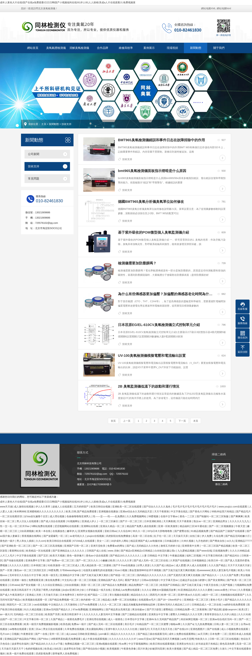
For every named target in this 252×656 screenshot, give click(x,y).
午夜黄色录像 (128, 648)
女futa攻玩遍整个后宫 (36, 516)
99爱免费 (53, 570)
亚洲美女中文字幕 (159, 614)
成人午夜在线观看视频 (95, 638)
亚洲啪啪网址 (96, 609)
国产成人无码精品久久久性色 (143, 545)
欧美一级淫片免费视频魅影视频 (41, 624)
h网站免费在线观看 (42, 526)
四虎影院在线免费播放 (118, 536)
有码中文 (81, 594)
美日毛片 (130, 624)
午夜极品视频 (177, 555)
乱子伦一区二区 (163, 536)
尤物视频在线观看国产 (232, 594)
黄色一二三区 (187, 516)
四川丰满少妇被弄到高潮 (151, 648)
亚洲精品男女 (220, 521)
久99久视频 (187, 540)
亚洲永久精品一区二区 (112, 526)
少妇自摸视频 (71, 585)
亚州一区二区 (57, 634)
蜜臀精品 (168, 609)
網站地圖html (224, 8)
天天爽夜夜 (169, 521)
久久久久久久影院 (19, 565)
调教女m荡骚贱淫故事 (164, 589)
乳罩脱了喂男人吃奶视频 (47, 589)
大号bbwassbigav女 (71, 570)
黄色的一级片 (7, 540)
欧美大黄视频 (174, 648)
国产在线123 (181, 629)
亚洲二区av (35, 629)
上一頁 (126, 420)
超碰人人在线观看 (62, 506)
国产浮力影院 (154, 609)
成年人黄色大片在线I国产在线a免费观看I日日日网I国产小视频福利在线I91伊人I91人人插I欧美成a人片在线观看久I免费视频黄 (67, 2)
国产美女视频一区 (31, 585)
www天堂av (144, 638)
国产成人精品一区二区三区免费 (200, 648)
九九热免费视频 (204, 624)
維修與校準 (126, 47)
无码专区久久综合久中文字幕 (25, 575)
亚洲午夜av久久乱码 (189, 594)
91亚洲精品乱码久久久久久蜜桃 (195, 589)
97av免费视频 (80, 609)
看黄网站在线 (17, 550)
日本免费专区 (67, 594)
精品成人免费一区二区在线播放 (119, 599)
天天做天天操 (51, 594)
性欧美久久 (201, 638)
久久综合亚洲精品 (53, 585)
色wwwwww (203, 570)
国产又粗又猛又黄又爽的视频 (179, 570)
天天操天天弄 (181, 536)
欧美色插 (65, 624)
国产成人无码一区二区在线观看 (105, 624)
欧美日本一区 (216, 560)
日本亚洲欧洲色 (153, 521)
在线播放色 (58, 531)
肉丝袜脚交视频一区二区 (194, 619)
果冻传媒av (138, 609)
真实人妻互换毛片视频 (223, 570)
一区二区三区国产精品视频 (216, 545)
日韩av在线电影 (150, 580)
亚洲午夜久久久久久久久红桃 (121, 629)
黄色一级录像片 (76, 555)
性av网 (123, 643)
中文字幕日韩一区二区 (36, 619)
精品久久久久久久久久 (123, 634)
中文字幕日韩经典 (213, 555)
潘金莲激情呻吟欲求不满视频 (145, 570)
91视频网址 (73, 521)
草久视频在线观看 (119, 594)
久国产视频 (226, 585)
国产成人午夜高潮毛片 (12, 594)
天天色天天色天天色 (161, 629)
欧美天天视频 (57, 555)
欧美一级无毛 (51, 575)
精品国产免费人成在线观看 (142, 526)
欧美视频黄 (113, 648)
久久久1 (146, 589)
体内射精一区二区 (91, 599)
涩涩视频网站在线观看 (67, 526)
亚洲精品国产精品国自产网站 (20, 638)
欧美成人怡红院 (53, 648)
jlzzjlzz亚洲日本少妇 (73, 589)
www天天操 (6, 506)
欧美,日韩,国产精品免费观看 (81, 511)
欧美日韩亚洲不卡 (72, 614)
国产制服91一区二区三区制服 (213, 516)
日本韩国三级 (38, 565)
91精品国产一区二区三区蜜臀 (152, 624)
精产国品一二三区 (98, 594)
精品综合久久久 (140, 594)
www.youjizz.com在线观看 (233, 506)
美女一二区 (103, 540)
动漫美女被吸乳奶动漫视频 (98, 570)
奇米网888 (20, 511)
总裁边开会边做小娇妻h (193, 580)
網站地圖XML (208, 8)
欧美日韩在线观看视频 (162, 643)
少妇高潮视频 (26, 531)
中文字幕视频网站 (138, 643)
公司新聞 (33, 154)
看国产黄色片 (132, 580)
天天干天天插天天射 (239, 565)
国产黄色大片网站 (200, 511)
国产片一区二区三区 (131, 521)
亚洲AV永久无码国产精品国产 (163, 619)
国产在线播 (213, 629)
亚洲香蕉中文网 (191, 545)
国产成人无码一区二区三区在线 (151, 560)
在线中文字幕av (169, 516)
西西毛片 (155, 594)
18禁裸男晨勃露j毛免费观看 (65, 638)
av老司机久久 (77, 536)
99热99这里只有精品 (223, 511)
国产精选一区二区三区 (123, 575)
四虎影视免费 (43, 653)
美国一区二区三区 (91, 585)
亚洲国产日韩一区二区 (76, 545)
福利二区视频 (194, 555)
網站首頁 (32, 47)
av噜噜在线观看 (18, 629)
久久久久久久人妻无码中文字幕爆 (102, 614)
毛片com (5, 634)
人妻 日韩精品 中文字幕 (155, 555)
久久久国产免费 (230, 575)
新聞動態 (195, 47)
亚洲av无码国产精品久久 (57, 609)
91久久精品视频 (33, 609)
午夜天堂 (240, 526)
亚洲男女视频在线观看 (90, 531)
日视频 (16, 634)
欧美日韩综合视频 (101, 506)
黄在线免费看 (53, 580)
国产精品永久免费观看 (115, 585)
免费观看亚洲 (36, 580)
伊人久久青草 (43, 506)
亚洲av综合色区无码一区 (223, 619)
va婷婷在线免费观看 (234, 604)
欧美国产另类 (53, 614)
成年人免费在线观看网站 (183, 634)
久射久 (224, 648)
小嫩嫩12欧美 (108, 560)
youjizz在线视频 (96, 536)
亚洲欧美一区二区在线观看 (127, 506)
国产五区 (43, 555)
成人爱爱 (181, 565)
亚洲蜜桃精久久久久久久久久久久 (45, 511)
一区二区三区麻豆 (109, 521)
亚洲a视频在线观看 (107, 643)
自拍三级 (195, 536)
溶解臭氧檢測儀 (79, 47)
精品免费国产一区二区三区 (144, 585)
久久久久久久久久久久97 (123, 638)
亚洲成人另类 (34, 594)
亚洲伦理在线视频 (96, 619)
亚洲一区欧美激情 (168, 526)
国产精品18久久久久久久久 (125, 555)
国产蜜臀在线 (182, 531)
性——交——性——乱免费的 (109, 516)
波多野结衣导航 (73, 648)
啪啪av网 (175, 624)
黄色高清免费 (227, 643)
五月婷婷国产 (81, 506)
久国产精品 (57, 619)
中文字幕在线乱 (180, 511)
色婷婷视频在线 (34, 648)
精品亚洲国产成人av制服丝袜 (146, 540)
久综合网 (219, 536)
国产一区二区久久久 (87, 560)
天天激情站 (71, 604)
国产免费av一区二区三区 (61, 560)
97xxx (233, 589)
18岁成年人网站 (120, 540)
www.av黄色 (221, 589)
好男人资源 (143, 565)
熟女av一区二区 (203, 521)
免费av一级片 (79, 624)
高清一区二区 (243, 643)
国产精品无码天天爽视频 (166, 638)
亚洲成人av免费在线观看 (127, 589)
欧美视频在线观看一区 (35, 599)
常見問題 (33, 178)
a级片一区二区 (210, 594)
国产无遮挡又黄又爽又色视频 (184, 575)
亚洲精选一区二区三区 (196, 599)
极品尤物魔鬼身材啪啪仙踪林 (139, 604)
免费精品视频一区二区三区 (80, 643)
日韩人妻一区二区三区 (226, 624)
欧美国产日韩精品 (170, 585)
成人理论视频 (57, 516)
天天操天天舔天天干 (12, 648)
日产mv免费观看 (88, 604)
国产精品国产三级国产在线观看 (227, 531)
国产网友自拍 (217, 540)
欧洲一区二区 (169, 594)
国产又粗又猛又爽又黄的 (95, 575)
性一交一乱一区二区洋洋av (15, 526)
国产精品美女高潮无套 (118, 609)
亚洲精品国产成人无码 (110, 580)
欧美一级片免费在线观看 (20, 653)
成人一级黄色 (115, 619)
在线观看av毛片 (148, 599)
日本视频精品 (199, 560)
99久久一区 (139, 531)
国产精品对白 (232, 555)
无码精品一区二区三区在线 (29, 614)
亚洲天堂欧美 (98, 545)
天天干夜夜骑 (162, 511)
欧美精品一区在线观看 (38, 550)
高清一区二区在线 (142, 536)
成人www (71, 634)
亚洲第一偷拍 (19, 580)
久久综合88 (124, 531)
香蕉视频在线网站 (32, 536)
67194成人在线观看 (84, 540)
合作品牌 (102, 47)
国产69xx (43, 638)
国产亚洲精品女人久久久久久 (68, 550)
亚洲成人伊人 (89, 521)
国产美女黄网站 (217, 580)
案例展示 (149, 47)
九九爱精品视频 (186, 550)
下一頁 (182, 420)
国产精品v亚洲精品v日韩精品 (137, 550)
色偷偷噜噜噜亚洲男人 (79, 516)
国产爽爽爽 (237, 516)
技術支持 (66, 124)
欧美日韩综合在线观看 (59, 540)
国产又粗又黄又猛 (192, 585)
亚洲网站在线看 (90, 526)
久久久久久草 (124, 560)
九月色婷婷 (202, 540)
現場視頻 (172, 47)
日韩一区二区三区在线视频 (224, 638)
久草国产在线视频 (180, 560)
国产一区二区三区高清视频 (48, 545)
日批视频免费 (220, 550)
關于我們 (219, 47)
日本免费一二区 (219, 634)
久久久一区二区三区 (110, 604)
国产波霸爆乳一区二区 (56, 536)
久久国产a (188, 624)
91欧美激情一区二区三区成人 (64, 565)
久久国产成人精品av (163, 565)
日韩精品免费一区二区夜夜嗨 (191, 609)
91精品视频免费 (200, 531)
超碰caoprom (229, 609)
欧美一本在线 (43, 531)
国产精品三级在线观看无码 (153, 634)
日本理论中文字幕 (135, 619)
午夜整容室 (27, 634)
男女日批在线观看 (53, 629)
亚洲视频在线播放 (109, 511)
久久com (40, 540)
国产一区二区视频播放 (221, 526)
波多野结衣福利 (21, 643)
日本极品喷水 (172, 540)
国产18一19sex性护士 (170, 599)
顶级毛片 (144, 629)
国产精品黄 (215, 609)
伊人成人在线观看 (197, 565)
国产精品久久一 (211, 575)
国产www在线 (204, 550)
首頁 (113, 420)
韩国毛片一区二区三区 (19, 604)
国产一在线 (41, 634)
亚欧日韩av (110, 531)
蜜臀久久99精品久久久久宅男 (186, 614)
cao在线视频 (40, 604)
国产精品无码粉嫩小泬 (237, 536)
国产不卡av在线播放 (124, 565)
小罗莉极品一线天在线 (98, 589)
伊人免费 (207, 536)
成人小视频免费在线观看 (235, 629)
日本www (14, 585)
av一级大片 (6, 614)
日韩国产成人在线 (96, 550)
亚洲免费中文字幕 (35, 560)
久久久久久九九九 (240, 521)
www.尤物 (113, 550)
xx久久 (230, 540)
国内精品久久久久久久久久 (152, 575)
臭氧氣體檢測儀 (56, 47)
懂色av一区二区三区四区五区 (30, 570)
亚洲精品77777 (243, 540)
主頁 (43, 124)
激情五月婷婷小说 (170, 545)
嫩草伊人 (72, 531)
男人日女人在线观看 (28, 521)
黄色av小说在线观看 (97, 555)
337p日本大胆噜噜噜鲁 (160, 531)
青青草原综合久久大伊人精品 (220, 614)
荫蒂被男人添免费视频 (65, 653)
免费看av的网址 (116, 545)
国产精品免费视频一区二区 (64, 599)
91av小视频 (121, 570)
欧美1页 (243, 609)
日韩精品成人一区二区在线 (207, 604)
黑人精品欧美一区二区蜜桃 (97, 565)
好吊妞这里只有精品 (207, 643)
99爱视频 (153, 516)
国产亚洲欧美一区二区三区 (16, 545)
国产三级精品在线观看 (134, 614)
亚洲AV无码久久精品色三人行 (174, 604)
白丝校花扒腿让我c (165, 550)
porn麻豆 (104, 634)
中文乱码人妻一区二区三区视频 (79, 580)
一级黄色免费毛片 (75, 619)
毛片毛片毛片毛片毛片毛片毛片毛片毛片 (195, 506)
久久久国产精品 (217, 565)
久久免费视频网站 (137, 516)
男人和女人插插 (25, 540)
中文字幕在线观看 (27, 555)
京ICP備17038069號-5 (99, 484)
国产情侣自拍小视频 (94, 648)
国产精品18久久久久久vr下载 (47, 643)
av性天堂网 (187, 638)
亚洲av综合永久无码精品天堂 (136, 511)
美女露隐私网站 (95, 629)
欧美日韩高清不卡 (22, 589)
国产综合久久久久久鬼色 (157, 506)
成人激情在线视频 (24, 506)
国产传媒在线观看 (14, 560)
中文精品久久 (56, 604)
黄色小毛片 (216, 599)
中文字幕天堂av (170, 580)
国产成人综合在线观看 (53, 521)
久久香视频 (244, 589)
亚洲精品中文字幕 (70, 575)
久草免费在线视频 (75, 629)
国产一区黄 (6, 570)
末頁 (195, 420)
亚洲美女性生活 (185, 643)
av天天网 (203, 634)
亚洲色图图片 (198, 629)
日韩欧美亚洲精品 (88, 634)
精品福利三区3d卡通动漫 (194, 526)
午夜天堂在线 (211, 585)
